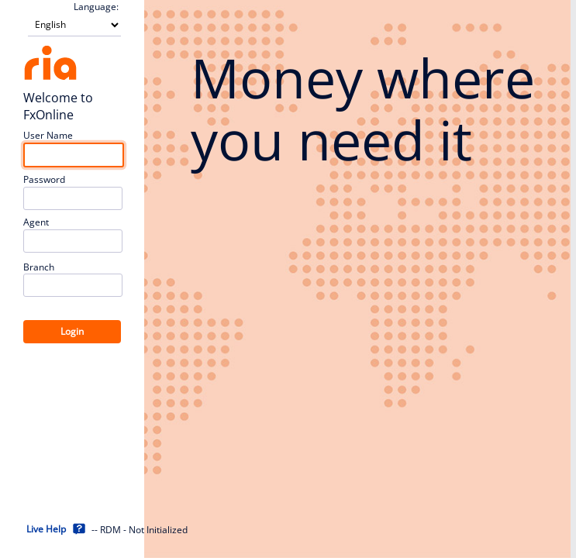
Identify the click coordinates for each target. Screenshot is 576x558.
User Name (48, 135)
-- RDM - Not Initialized (139, 530)
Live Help (46, 529)
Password (44, 179)
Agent (36, 222)
